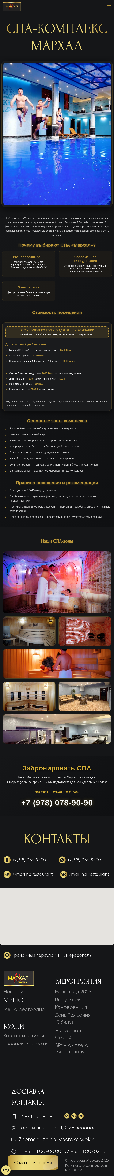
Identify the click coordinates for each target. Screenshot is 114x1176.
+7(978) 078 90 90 (29, 859)
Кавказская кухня (24, 1035)
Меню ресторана (24, 1009)
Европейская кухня (26, 1043)
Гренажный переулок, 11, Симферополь (51, 955)
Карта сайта (73, 1170)
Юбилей (65, 1022)
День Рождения (73, 1015)
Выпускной (68, 1030)
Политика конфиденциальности (86, 1165)
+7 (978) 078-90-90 (57, 802)
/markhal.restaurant (89, 874)
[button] (33, 1162)
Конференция (71, 1007)
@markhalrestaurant (32, 874)
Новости (13, 991)
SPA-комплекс (71, 1045)
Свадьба (65, 1037)
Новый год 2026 (73, 991)
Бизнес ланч (70, 1051)
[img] (19, 978)
